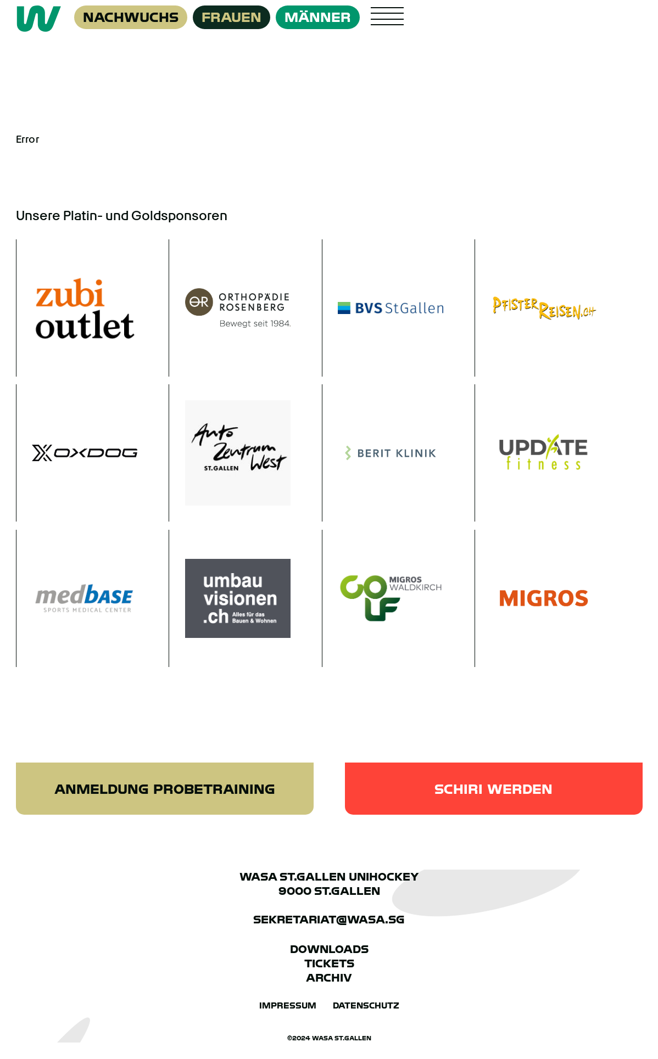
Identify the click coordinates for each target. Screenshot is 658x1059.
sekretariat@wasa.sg (329, 919)
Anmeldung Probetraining (164, 789)
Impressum (287, 1006)
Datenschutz (366, 1006)
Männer (318, 17)
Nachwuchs (131, 17)
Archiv (329, 977)
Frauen (231, 17)
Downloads (329, 949)
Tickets (329, 963)
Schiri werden (493, 789)
